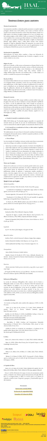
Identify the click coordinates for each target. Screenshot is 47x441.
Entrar (2, 11)
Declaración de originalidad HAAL (23, 391)
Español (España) (9, 11)
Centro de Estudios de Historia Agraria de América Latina (12, 424)
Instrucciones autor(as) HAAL (23, 388)
